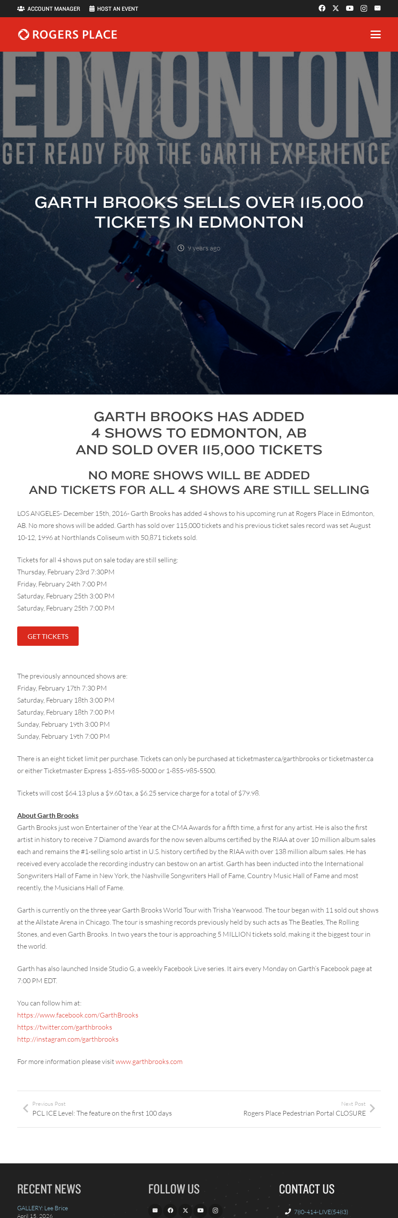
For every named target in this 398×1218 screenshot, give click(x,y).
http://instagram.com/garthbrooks (68, 1039)
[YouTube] (350, 8)
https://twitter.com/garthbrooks (64, 1027)
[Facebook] (321, 8)
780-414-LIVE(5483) (321, 1211)
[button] (375, 34)
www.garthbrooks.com (149, 1061)
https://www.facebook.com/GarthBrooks (77, 1015)
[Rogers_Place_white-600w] (67, 34)
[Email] (377, 8)
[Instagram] (364, 8)
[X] (335, 8)
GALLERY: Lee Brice (42, 1208)
